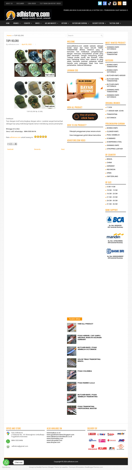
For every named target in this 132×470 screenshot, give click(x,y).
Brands (17, 22)
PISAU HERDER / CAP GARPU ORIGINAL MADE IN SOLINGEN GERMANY (90, 337)
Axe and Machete (52, 22)
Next (63, 149)
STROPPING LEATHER (115, 149)
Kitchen (66, 22)
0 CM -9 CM (111, 187)
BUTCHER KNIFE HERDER (116, 75)
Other (10, 28)
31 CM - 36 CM (112, 204)
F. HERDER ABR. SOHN (115, 111)
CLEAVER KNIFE (112, 131)
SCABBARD (111, 138)
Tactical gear (115, 22)
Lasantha (65, 467)
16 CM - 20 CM (112, 194)
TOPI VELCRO (12, 40)
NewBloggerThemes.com (94, 467)
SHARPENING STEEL (114, 142)
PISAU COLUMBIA (85, 371)
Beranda (37, 149)
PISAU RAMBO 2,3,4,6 (86, 383)
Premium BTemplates (76, 467)
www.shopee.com (53, 442)
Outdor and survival (81, 22)
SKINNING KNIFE (113, 145)
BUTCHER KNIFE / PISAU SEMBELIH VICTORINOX (87, 348)
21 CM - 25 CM (112, 197)
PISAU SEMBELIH (113, 135)
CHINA (109, 162)
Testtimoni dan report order (50, 3)
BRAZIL (109, 159)
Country (28, 22)
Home (8, 23)
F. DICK (109, 107)
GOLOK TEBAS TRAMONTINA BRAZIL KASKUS (85, 49)
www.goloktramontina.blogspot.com (60, 435)
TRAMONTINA (112, 114)
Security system (99, 22)
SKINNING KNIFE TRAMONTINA (113, 91)
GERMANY (111, 166)
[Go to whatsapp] (6, 462)
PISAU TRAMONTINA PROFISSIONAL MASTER (87, 407)
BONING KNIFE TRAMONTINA (112, 53)
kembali (10, 149)
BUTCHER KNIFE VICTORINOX (113, 85)
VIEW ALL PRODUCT (85, 324)
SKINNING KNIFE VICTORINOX (113, 48)
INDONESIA (111, 169)
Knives (39, 22)
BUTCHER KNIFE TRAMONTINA (113, 80)
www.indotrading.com (55, 438)
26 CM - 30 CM (112, 200)
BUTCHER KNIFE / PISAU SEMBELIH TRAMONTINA (87, 396)
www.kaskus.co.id (53, 433)
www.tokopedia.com (54, 440)
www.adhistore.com (74, 46)
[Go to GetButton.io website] (6, 467)
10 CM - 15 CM (112, 190)
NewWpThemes (41, 467)
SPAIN (109, 173)
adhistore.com (15, 137)
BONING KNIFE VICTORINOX (112, 71)
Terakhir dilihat (74, 319)
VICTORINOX (111, 118)
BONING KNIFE (112, 128)
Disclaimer (20, 3)
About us (9, 3)
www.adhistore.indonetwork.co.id (59, 437)
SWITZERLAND (112, 176)
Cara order (32, 3)
